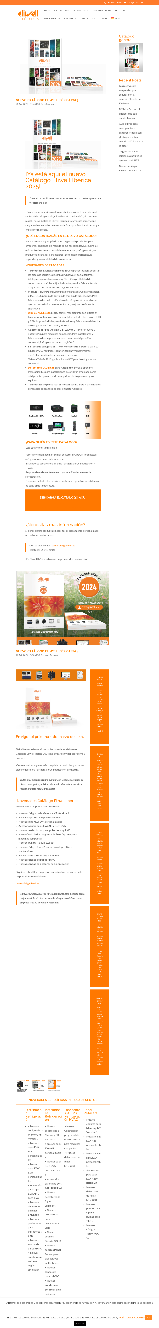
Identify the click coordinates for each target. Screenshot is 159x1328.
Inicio (47, 11)
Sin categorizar (47, 104)
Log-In (103, 18)
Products (54, 655)
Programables (52, 18)
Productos (79, 11)
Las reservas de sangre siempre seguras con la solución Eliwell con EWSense (130, 94)
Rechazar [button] (80, 1323)
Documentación (102, 11)
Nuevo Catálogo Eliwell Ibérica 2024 (47, 651)
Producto (45, 655)
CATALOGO (35, 104)
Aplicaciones (61, 11)
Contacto (86, 18)
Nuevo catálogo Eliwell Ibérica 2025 (47, 100)
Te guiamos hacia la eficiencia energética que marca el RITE (130, 156)
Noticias (120, 11)
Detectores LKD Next (41, 367)
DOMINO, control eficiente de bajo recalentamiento (129, 113)
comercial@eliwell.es (63, 545)
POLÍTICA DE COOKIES (132, 1317)
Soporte (68, 18)
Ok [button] (148, 1317)
